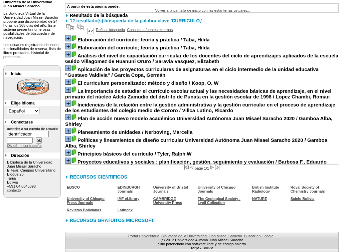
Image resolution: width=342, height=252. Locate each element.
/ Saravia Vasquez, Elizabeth (201, 58)
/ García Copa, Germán (192, 72)
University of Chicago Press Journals (86, 201)
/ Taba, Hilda (143, 39)
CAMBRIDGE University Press (167, 201)
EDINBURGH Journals (129, 189)
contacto (14, 190)
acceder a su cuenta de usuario (32, 129)
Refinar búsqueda (110, 30)
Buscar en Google (259, 236)
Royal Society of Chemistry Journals (308, 189)
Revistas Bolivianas (84, 210)
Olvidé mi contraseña (24, 146)
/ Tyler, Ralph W (134, 154)
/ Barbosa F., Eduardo (202, 162)
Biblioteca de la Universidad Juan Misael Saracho (201, 236)
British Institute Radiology (265, 189)
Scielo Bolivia (303, 199)
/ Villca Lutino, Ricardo (200, 107)
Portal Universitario (143, 236)
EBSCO (73, 187)
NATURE (259, 199)
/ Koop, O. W (148, 83)
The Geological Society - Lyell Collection (219, 201)
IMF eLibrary (128, 199)
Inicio (16, 73)
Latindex (125, 210)
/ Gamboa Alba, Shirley (198, 121)
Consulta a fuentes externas (150, 30)
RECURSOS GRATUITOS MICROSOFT (112, 220)
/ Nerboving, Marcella (134, 132)
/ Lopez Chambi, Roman (198, 93)
